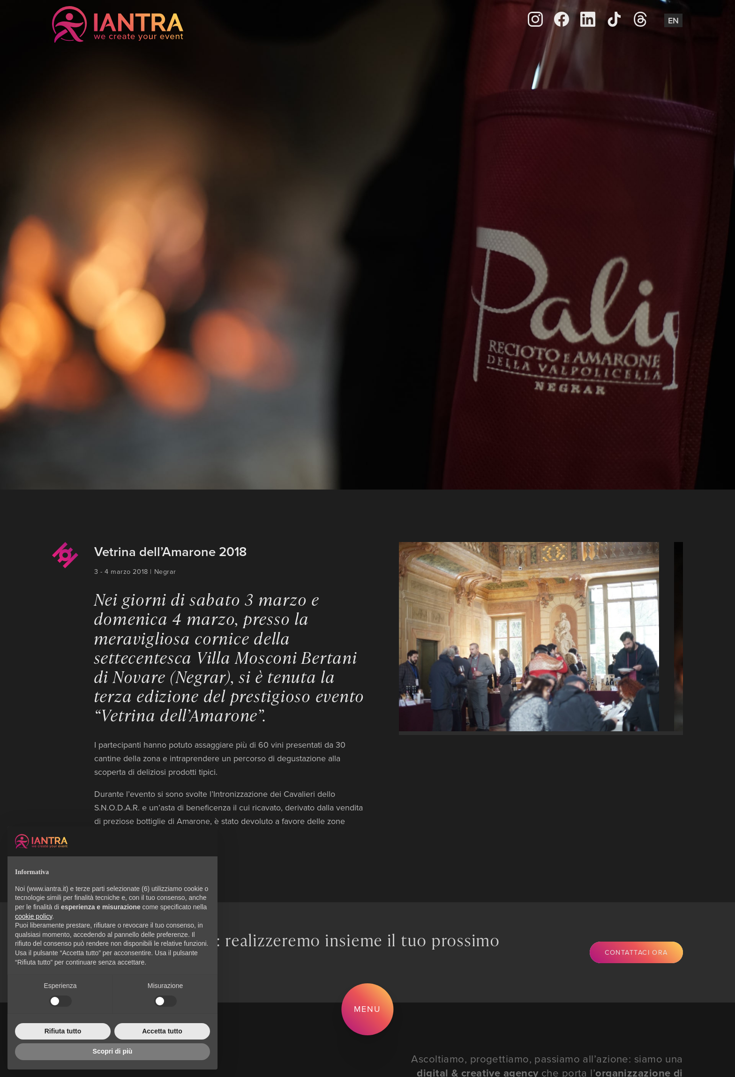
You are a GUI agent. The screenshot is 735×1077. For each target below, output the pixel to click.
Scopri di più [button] (113, 1051)
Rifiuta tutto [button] (63, 1031)
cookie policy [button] (33, 916)
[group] (521, 636)
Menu (368, 1009)
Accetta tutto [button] (162, 1031)
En (673, 20)
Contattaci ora (636, 952)
